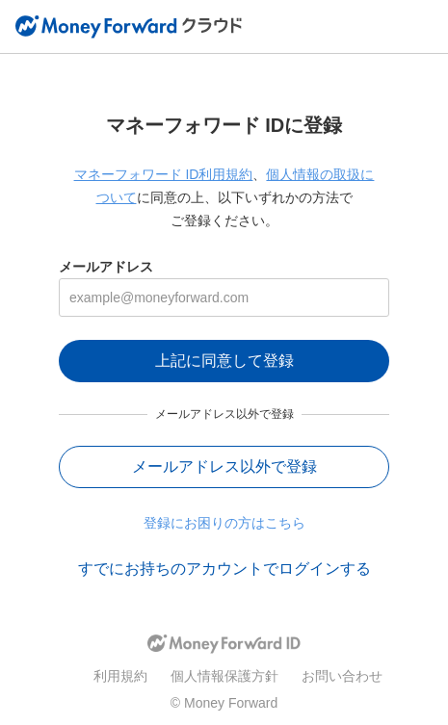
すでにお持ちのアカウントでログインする (224, 568)
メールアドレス (106, 266)
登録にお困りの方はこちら (224, 523)
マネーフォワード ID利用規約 (163, 174)
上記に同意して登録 (224, 360)
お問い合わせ (342, 676)
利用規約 (120, 676)
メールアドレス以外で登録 (224, 466)
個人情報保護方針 (224, 676)
